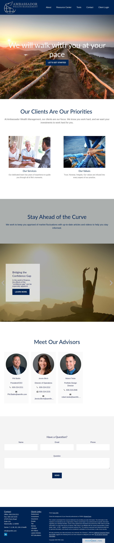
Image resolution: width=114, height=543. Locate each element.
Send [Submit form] (57, 475)
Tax (32, 523)
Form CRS (55, 513)
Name (21, 442)
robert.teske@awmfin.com (71, 397)
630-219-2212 (44, 387)
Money (33, 526)
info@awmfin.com (10, 531)
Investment (35, 516)
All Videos (34, 531)
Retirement (35, 514)
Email (57, 442)
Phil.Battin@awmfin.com (17, 394)
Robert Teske (71, 378)
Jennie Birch (43, 378)
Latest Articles (36, 533)
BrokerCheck (87, 516)
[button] (48, 7)
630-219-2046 (71, 390)
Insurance (34, 519)
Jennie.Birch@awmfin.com (44, 399)
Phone (93, 442)
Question (57, 456)
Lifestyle (34, 528)
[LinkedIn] (5, 534)
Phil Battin (16, 378)
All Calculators (36, 535)
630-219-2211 (17, 387)
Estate (33, 521)
